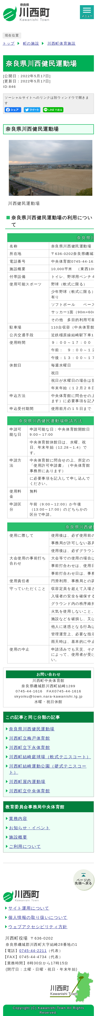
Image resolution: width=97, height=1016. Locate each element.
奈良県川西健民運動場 (32, 729)
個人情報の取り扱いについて (38, 917)
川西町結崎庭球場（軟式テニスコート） (50, 757)
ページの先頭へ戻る (83, 881)
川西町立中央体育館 (29, 791)
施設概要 (18, 837)
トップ (9, 43)
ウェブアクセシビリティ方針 (38, 927)
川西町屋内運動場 (27, 781)
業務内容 (18, 818)
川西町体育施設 (61, 43)
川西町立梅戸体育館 (29, 738)
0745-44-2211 (33, 951)
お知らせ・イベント (29, 828)
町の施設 (31, 43)
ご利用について (25, 846)
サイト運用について (28, 908)
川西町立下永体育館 (29, 747)
